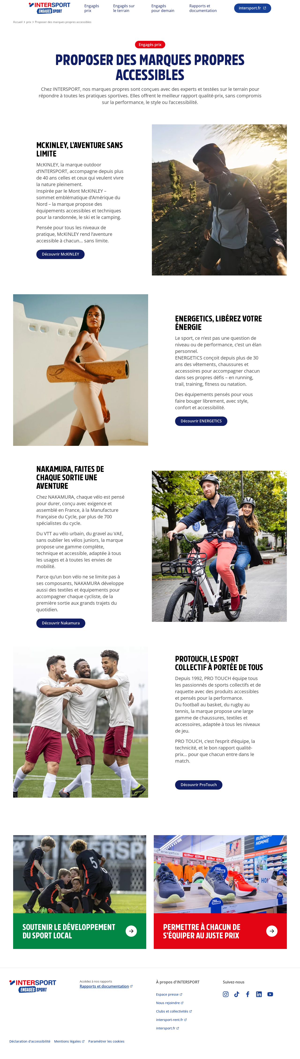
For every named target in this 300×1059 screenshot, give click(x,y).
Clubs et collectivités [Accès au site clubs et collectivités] (172, 1011)
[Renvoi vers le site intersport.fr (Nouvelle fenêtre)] (252, 8)
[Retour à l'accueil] (49, 8)
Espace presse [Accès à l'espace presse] (167, 994)
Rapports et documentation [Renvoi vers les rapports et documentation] (203, 8)
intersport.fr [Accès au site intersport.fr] (165, 1028)
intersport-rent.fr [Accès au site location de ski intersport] (169, 1019)
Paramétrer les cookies (106, 1041)
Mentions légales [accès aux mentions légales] (67, 1041)
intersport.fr (250, 8)
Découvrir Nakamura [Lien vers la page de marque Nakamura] (61, 623)
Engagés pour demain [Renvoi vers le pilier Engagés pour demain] (162, 8)
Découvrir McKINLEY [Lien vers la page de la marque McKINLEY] (60, 254)
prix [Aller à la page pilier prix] (28, 22)
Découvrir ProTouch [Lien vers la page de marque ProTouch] (199, 784)
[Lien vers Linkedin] (259, 994)
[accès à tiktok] (236, 994)
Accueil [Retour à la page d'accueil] (17, 22)
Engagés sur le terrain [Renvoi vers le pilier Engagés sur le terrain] (124, 8)
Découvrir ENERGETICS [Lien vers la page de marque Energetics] (201, 421)
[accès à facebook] (248, 994)
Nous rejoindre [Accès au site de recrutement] (168, 1003)
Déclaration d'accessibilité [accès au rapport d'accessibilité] (29, 1041)
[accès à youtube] (270, 994)
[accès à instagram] (226, 994)
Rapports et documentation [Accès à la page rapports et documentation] (104, 986)
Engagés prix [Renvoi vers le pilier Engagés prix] (91, 8)
